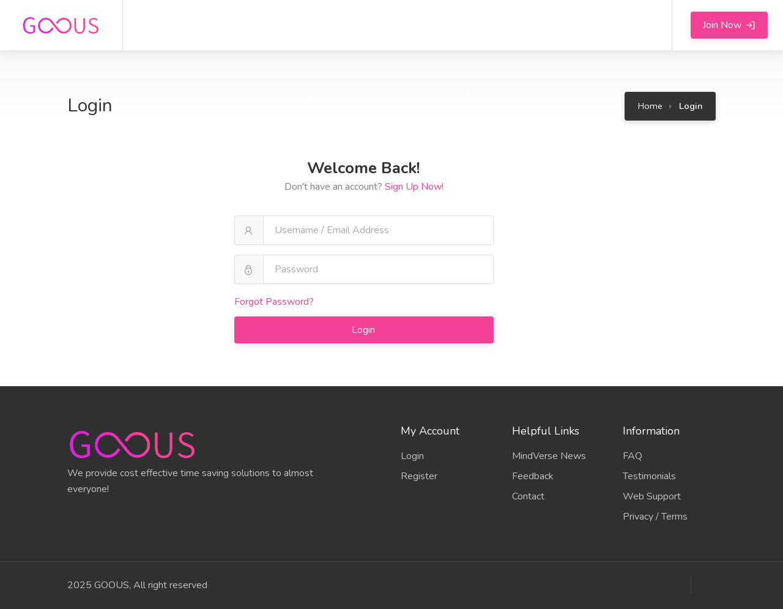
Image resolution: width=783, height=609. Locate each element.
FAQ (632, 456)
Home (650, 106)
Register (419, 476)
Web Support (652, 496)
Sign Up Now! (414, 186)
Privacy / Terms (655, 516)
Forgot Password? (274, 301)
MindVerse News (549, 456)
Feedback (533, 476)
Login (364, 330)
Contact (528, 496)
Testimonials (649, 476)
